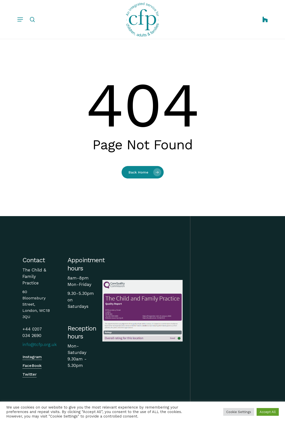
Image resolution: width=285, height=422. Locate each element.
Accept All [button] (268, 412)
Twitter (29, 374)
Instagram (32, 356)
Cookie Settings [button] (238, 412)
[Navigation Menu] (20, 19)
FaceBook (32, 365)
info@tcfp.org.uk (39, 344)
